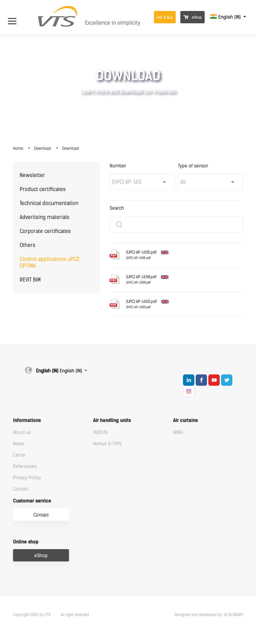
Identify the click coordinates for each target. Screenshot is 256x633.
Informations (27, 420)
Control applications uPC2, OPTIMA (50, 262)
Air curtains (185, 420)
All (183, 182)
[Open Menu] (15, 17)
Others (27, 245)
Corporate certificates (45, 231)
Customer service (32, 501)
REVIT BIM (30, 280)
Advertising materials (44, 217)
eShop (192, 17)
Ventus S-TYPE (107, 444)
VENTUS (100, 432)
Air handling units (112, 420)
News (18, 444)
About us (22, 432)
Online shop (25, 542)
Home (18, 148)
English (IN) (226, 17)
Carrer (19, 455)
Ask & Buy (165, 17)
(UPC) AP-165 (126, 182)
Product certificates (43, 189)
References (25, 466)
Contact (20, 489)
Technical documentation (49, 203)
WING (178, 432)
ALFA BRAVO (233, 614)
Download (42, 148)
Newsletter (32, 175)
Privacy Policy (27, 478)
